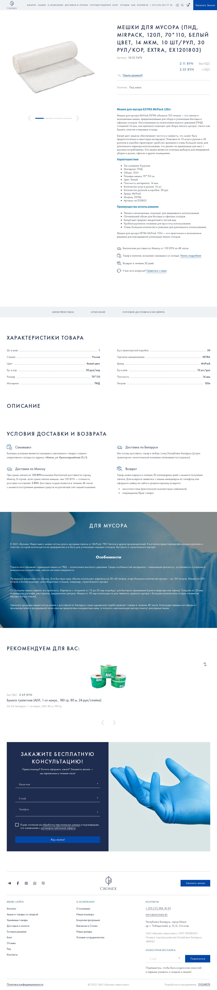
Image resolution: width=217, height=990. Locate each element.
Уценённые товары (17, 920)
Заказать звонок (195, 883)
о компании (55, 5)
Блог (9, 937)
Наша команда (85, 914)
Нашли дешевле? (133, 75)
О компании (83, 908)
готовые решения (100, 5)
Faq (9, 949)
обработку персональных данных (61, 824)
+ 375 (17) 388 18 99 (158, 908)
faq (133, 5)
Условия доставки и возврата (143, 312)
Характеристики (63, 312)
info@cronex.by (157, 914)
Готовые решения (16, 931)
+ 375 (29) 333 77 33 (161, 5)
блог (116, 5)
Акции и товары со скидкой (22, 914)
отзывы (125, 5)
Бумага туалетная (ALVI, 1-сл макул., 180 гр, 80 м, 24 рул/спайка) (54, 700)
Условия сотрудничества (90, 937)
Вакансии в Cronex (86, 926)
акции (42, 5)
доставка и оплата (76, 5)
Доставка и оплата (18, 926)
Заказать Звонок (205, 5)
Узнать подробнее (190, 255)
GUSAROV (204, 984)
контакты (142, 5)
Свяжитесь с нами (156, 270)
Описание (98, 312)
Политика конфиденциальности (25, 984)
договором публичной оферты (58, 828)
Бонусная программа (88, 920)
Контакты (12, 954)
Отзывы (11, 943)
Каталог (31, 5)
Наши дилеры (84, 931)
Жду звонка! (58, 839)
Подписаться (197, 958)
